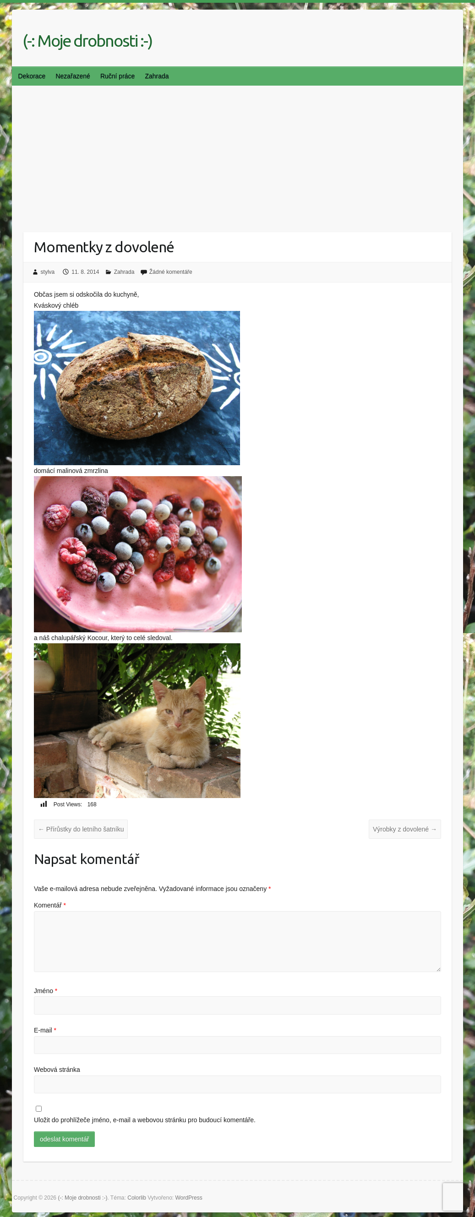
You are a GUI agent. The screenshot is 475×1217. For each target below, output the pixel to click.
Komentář (50, 905)
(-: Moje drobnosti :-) (87, 40)
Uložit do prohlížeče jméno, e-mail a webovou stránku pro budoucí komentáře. (145, 1120)
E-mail (45, 1030)
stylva (48, 272)
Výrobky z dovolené (405, 829)
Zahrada (157, 76)
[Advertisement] (237, 154)
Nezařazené (72, 76)
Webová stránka (57, 1069)
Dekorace (31, 76)
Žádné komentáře (170, 272)
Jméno (45, 990)
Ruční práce (117, 76)
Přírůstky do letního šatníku (81, 829)
